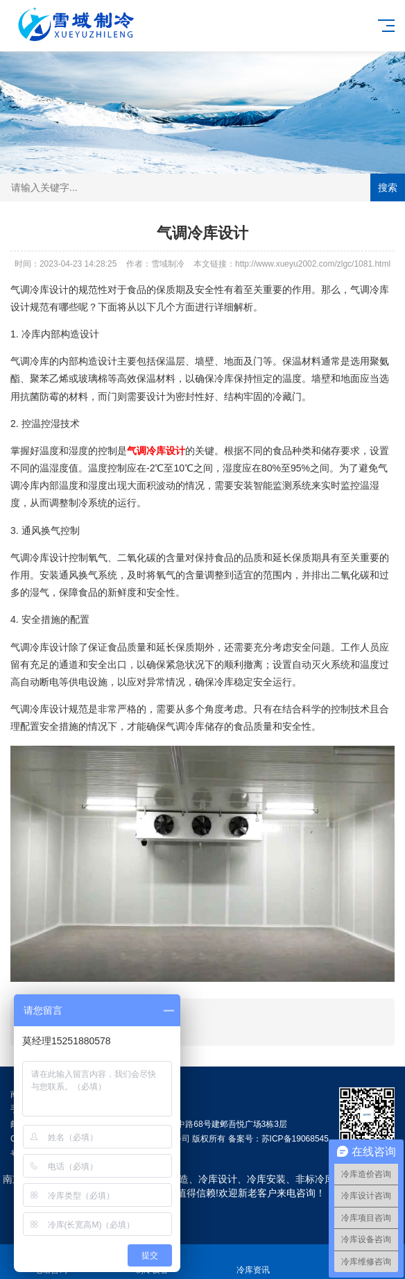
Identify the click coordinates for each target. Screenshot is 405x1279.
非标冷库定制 (324, 1179)
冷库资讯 (253, 1262)
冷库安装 (266, 1179)
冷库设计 (217, 1179)
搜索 (387, 187)
